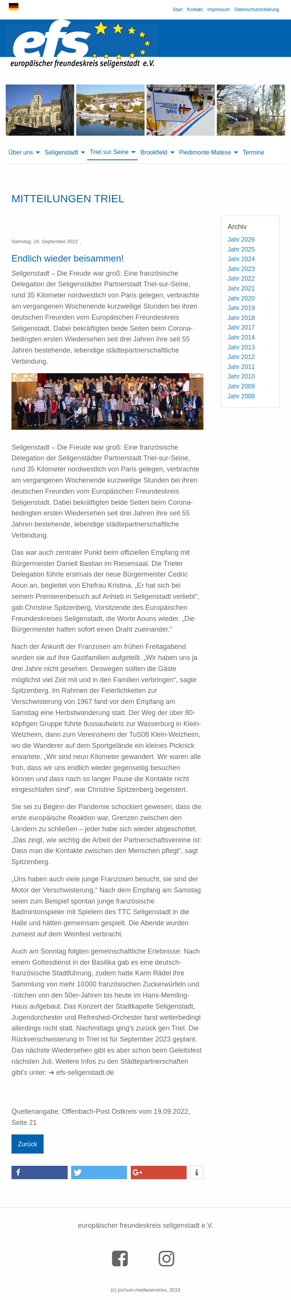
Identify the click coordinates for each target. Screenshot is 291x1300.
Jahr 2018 (241, 318)
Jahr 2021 (241, 288)
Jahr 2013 (241, 347)
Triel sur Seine (109, 152)
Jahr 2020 (241, 298)
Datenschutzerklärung (256, 9)
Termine (253, 152)
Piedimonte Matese (205, 152)
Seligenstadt (61, 152)
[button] (39, 1172)
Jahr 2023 (241, 269)
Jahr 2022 (241, 278)
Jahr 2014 (241, 337)
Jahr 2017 (241, 327)
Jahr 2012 (241, 357)
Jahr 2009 (241, 386)
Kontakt (195, 9)
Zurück (27, 1144)
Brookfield (153, 152)
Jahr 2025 (241, 249)
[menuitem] (24, 152)
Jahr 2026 (241, 239)
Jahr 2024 (241, 259)
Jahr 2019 (241, 308)
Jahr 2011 (241, 367)
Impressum (218, 9)
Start (177, 9)
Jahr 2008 (241, 396)
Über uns (20, 152)
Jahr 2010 (241, 376)
